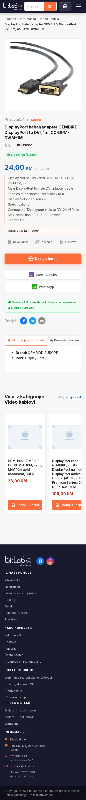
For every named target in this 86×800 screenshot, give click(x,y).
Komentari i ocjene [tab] (65, 340)
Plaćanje (11, 648)
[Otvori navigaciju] (78, 6)
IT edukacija (13, 690)
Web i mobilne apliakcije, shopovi (28, 677)
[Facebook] (23, 320)
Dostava (10, 642)
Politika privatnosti (41, 795)
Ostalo (9, 606)
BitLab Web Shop (40, 790)
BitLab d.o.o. (18, 739)
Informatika (12, 580)
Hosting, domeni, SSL (20, 684)
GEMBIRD (34, 120)
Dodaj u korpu (43, 258)
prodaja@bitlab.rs (22, 766)
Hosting (10, 599)
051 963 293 (18, 756)
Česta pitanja (14, 655)
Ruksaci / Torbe (16, 612)
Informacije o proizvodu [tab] (26, 340)
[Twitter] (32, 320)
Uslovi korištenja (16, 795)
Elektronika (12, 586)
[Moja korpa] (65, 6)
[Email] (42, 320)
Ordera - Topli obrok (19, 717)
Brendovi (11, 619)
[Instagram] (50, 561)
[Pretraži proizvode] (34, 6)
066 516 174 (18, 746)
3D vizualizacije (16, 697)
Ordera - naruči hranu (20, 710)
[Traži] (50, 6)
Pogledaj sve (70, 397)
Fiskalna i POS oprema (20, 593)
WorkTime (12, 723)
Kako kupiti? (13, 635)
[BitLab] (12, 6)
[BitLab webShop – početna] (18, 560)
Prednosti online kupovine (23, 661)
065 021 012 (36, 746)
